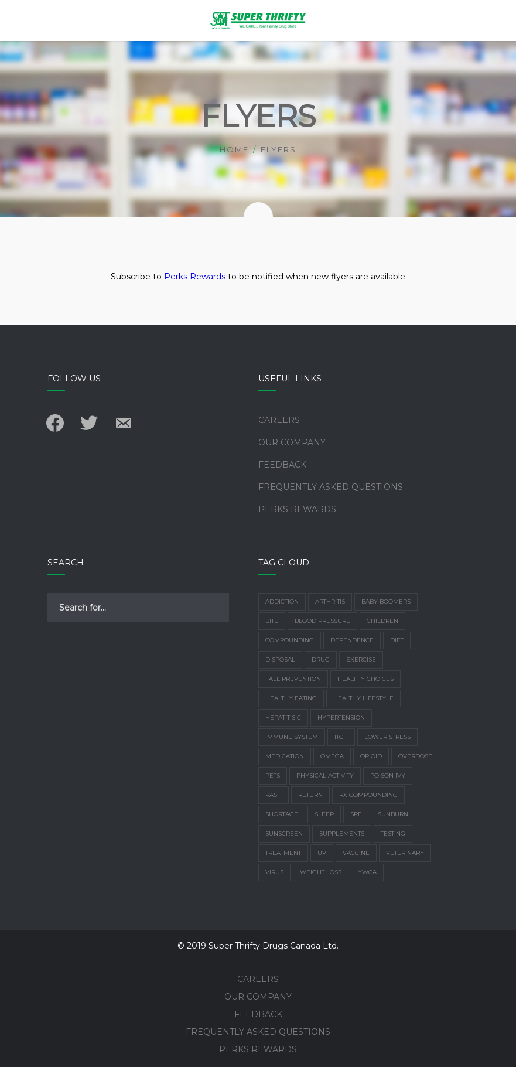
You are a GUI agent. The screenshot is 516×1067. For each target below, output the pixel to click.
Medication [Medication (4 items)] (284, 756)
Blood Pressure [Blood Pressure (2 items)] (322, 621)
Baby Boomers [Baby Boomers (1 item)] (386, 601)
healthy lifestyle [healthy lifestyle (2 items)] (363, 698)
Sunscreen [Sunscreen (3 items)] (284, 833)
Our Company (292, 442)
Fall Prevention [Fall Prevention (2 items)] (293, 679)
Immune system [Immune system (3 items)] (291, 737)
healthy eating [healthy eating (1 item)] (291, 698)
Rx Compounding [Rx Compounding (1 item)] (368, 795)
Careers (279, 420)
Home (234, 149)
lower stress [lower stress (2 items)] (387, 737)
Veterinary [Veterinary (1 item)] (405, 853)
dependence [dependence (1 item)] (352, 640)
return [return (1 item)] (310, 795)
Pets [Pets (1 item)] (272, 775)
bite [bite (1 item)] (271, 621)
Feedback (282, 464)
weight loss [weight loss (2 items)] (320, 872)
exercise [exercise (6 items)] (361, 659)
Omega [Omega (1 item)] (332, 756)
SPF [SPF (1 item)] (355, 814)
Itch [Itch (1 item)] (341, 737)
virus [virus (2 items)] (274, 872)
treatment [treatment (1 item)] (283, 853)
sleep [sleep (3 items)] (324, 814)
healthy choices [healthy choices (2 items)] (365, 679)
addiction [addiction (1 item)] (282, 601)
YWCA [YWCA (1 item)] (367, 872)
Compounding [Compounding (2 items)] (289, 640)
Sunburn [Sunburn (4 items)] (393, 814)
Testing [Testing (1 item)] (393, 833)
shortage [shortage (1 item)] (281, 814)
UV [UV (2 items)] (321, 853)
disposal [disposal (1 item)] (280, 659)
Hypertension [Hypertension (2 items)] (341, 717)
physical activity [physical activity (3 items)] (325, 775)
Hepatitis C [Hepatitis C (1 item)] (283, 717)
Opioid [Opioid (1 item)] (371, 756)
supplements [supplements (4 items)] (341, 833)
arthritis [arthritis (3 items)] (330, 601)
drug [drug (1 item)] (321, 659)
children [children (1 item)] (382, 621)
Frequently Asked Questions (330, 487)
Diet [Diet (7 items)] (397, 640)
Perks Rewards (194, 276)
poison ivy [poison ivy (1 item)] (387, 775)
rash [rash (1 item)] (273, 795)
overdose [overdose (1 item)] (415, 756)
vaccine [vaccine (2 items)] (356, 853)
